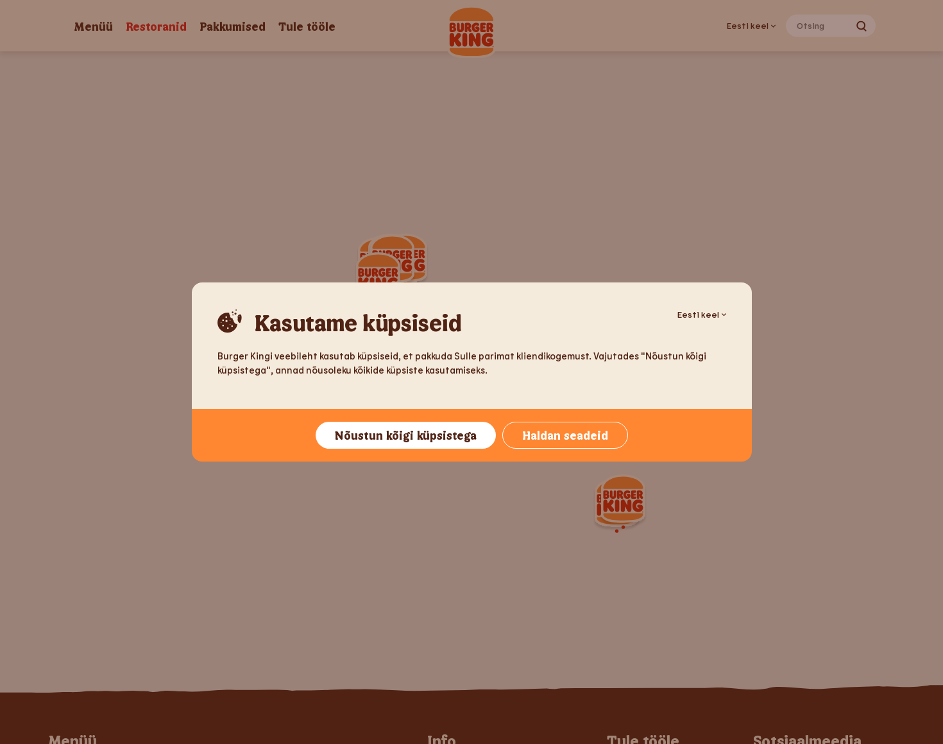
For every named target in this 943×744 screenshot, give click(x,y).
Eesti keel (701, 314)
